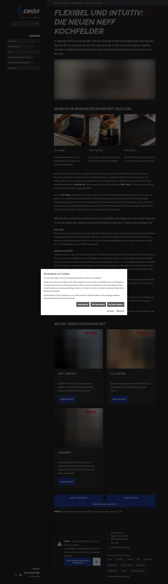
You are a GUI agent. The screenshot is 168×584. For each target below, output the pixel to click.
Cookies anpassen (83, 75)
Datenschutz (120, 81)
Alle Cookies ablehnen (98, 75)
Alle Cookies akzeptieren (115, 75)
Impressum (110, 81)
